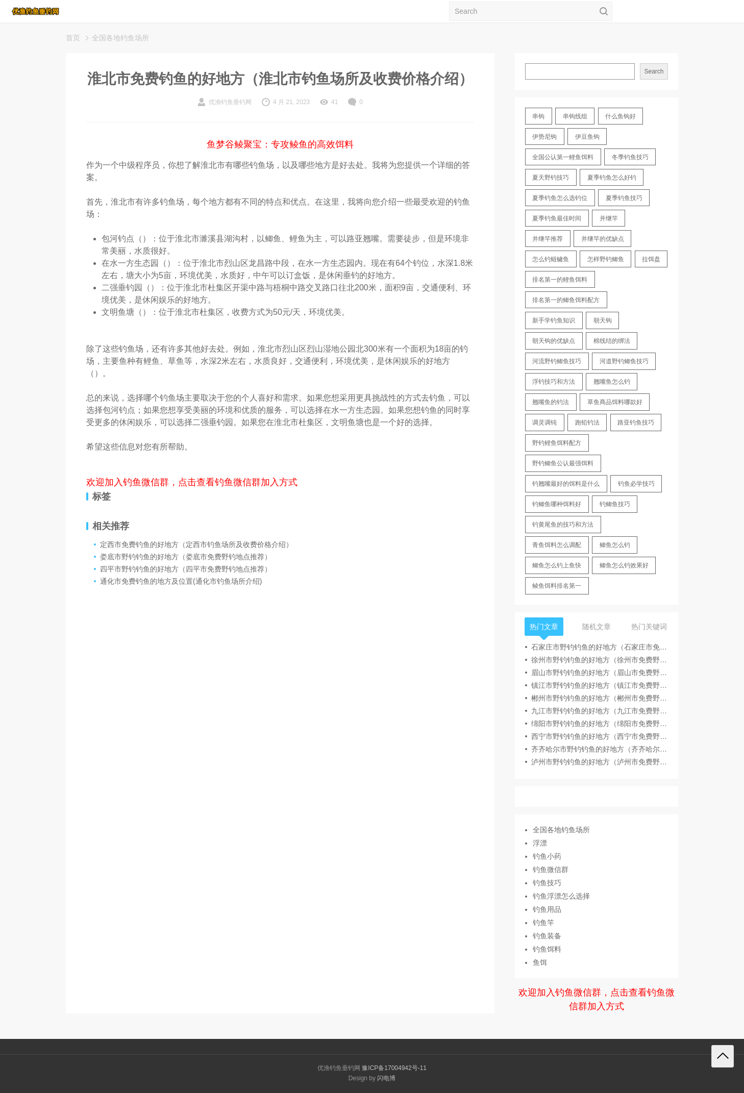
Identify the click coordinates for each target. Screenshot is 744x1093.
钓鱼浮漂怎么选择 (561, 896)
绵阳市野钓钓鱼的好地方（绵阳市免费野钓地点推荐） (599, 723)
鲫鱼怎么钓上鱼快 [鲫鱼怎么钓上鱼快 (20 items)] (556, 565)
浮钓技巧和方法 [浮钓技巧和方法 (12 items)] (553, 381)
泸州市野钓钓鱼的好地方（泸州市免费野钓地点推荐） (599, 762)
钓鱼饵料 (547, 949)
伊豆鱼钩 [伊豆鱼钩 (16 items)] (587, 136)
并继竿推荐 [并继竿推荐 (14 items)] (547, 238)
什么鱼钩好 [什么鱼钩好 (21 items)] (620, 116)
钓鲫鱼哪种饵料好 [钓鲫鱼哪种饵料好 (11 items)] (556, 504)
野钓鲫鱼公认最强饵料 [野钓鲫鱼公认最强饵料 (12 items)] (562, 463)
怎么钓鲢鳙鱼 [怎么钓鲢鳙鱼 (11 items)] (550, 259)
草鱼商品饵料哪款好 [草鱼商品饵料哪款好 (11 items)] (614, 402)
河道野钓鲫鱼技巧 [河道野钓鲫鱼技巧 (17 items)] (624, 361)
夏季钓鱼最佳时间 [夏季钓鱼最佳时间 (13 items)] (556, 218)
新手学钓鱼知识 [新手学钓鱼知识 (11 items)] (553, 320)
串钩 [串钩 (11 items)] (538, 116)
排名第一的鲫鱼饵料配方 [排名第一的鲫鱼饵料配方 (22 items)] (566, 300)
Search (653, 71)
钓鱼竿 (543, 922)
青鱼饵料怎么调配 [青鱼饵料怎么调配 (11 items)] (556, 545)
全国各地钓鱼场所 (120, 38)
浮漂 (540, 843)
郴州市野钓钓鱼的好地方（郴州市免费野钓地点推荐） (599, 698)
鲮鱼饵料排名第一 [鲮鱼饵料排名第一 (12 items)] (556, 585)
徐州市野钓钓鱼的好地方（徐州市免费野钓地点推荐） (599, 660)
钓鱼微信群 (550, 869)
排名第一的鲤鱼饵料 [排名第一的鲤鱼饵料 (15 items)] (559, 279)
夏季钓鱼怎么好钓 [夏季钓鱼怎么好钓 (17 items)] (611, 177)
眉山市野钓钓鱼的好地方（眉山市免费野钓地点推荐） (599, 672)
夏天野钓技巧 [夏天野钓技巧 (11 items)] (550, 177)
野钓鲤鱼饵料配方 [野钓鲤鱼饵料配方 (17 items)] (556, 442)
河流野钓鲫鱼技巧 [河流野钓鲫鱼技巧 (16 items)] (556, 361)
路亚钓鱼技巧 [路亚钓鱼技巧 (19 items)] (635, 422)
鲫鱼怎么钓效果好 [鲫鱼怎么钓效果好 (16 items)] (624, 565)
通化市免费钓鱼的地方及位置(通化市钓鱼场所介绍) (181, 581)
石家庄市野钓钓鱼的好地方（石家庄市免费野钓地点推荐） (599, 647)
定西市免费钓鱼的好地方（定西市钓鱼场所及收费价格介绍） (196, 544)
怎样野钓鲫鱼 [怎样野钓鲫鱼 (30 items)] (605, 259)
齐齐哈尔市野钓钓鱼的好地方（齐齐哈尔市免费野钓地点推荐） (599, 749)
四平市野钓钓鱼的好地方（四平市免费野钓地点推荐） (185, 569)
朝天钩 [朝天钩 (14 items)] (602, 320)
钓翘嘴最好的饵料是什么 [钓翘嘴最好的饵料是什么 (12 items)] (566, 483)
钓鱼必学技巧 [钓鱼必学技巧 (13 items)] (636, 483)
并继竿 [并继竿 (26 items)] (609, 218)
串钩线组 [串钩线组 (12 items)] (575, 116)
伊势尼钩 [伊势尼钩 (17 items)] (544, 136)
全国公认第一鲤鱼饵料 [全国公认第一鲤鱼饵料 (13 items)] (562, 157)
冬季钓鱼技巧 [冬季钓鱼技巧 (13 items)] (630, 157)
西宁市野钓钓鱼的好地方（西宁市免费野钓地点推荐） (599, 736)
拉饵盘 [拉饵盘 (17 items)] (651, 259)
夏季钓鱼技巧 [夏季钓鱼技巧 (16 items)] (624, 198)
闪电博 (386, 1078)
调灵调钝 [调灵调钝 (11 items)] (544, 422)
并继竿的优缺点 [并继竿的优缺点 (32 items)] (602, 238)
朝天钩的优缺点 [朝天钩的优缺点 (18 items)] (553, 340)
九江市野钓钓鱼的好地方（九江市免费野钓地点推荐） (599, 711)
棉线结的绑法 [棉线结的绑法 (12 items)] (611, 340)
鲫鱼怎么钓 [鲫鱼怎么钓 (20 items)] (615, 545)
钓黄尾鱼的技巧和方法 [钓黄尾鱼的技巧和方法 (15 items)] (562, 524)
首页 (73, 38)
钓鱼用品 (547, 909)
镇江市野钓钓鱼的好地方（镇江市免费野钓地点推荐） (599, 685)
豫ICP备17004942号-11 (394, 1068)
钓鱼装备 (547, 936)
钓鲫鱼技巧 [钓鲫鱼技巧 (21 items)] (615, 504)
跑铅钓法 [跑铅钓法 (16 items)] (587, 422)
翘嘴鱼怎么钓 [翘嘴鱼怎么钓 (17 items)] (611, 381)
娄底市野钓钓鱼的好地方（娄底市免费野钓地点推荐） (185, 557)
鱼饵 (540, 962)
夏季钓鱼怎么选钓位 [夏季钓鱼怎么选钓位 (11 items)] (559, 198)
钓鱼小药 (547, 856)
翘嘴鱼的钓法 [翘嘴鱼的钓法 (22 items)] (550, 402)
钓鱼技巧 (547, 883)
